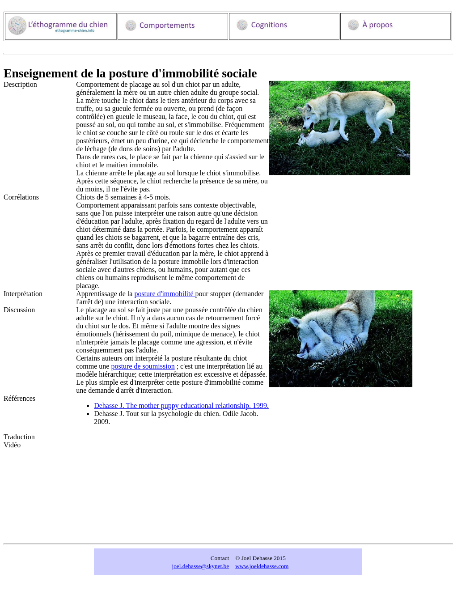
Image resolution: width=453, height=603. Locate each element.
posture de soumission (142, 366)
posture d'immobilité (164, 293)
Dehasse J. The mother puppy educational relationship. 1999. (181, 405)
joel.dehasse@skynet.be (200, 566)
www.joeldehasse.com (261, 566)
